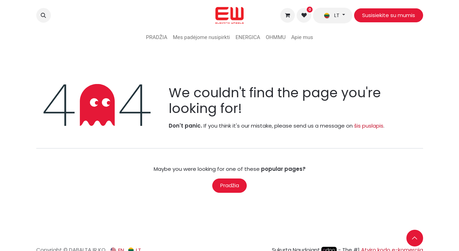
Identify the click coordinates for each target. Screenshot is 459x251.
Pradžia (229, 185)
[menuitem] (156, 37)
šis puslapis (368, 125)
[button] (43, 15)
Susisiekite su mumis (388, 15)
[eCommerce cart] (287, 15)
